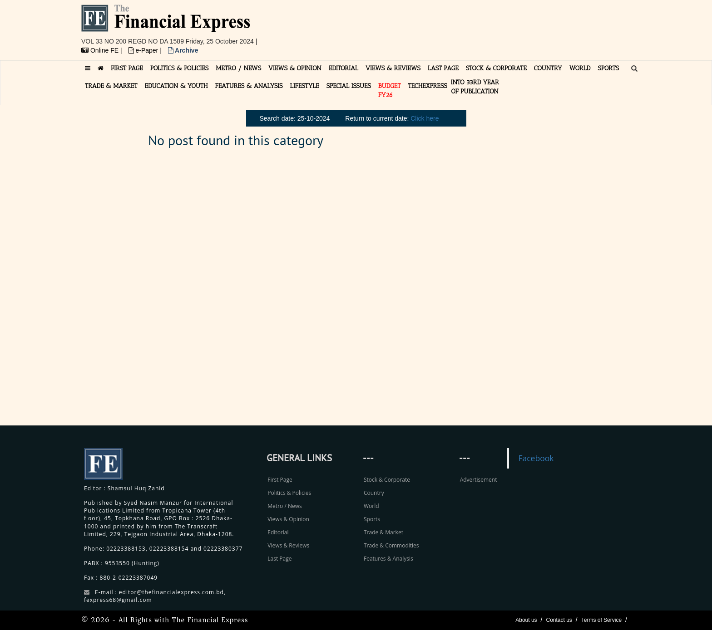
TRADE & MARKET (111, 86)
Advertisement (478, 479)
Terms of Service (601, 620)
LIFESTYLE (304, 86)
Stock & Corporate (387, 479)
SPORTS (608, 68)
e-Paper (144, 50)
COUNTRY (548, 68)
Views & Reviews (288, 545)
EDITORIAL (343, 68)
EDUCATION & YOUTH (176, 86)
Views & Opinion (288, 519)
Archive (183, 50)
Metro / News (284, 506)
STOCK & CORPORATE (496, 68)
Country (374, 493)
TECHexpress (427, 86)
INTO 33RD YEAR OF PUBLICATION (475, 86)
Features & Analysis (388, 558)
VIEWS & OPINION (294, 68)
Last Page (279, 558)
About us (526, 620)
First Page (279, 479)
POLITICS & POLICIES (179, 68)
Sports (372, 519)
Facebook (536, 458)
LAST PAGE (443, 68)
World (371, 506)
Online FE (100, 50)
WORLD (580, 68)
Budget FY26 (389, 90)
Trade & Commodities (391, 545)
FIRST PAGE (127, 68)
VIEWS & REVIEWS (393, 68)
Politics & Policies (289, 493)
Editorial (277, 532)
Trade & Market (383, 532)
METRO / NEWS (238, 68)
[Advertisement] (481, 25)
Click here (424, 118)
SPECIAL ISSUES (348, 86)
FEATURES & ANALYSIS (249, 86)
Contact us (559, 620)
